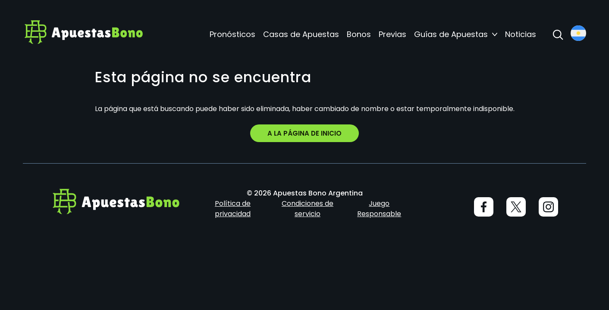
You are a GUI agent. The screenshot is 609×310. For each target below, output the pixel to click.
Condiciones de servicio (307, 208)
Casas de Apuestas (301, 34)
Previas (392, 34)
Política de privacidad (233, 208)
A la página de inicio (304, 133)
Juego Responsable (379, 208)
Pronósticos (232, 34)
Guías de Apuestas (451, 34)
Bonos (359, 34)
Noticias (520, 34)
